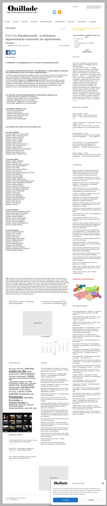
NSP (76, 41)
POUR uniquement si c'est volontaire (84, 43)
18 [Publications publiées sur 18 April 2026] (63, 348)
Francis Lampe (36, 284)
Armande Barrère (28, 280)
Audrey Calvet (59, 280)
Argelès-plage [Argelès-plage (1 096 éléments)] (29, 368)
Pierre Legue (9, 292)
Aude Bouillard (37, 280)
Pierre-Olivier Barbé (46, 292)
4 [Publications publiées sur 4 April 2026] (63, 345)
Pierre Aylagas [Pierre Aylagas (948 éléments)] (28, 397)
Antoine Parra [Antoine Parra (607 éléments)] (20, 368)
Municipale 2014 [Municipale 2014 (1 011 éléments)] (24, 394)
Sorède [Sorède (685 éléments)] (27, 408)
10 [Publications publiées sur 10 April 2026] (59, 347)
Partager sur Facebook (8, 52)
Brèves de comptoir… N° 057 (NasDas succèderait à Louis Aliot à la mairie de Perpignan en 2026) (86, 143)
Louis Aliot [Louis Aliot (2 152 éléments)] (13, 394)
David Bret (29, 283)
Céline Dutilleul (50, 281)
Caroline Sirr (42, 281)
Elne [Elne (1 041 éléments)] (30, 381)
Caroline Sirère (34, 281)
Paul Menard (54, 291)
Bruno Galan (27, 281)
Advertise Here (38, 323)
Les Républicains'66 (20, 289)
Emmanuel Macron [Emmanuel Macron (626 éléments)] (14, 383)
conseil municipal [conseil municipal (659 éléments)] (13, 381)
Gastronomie (60, 21)
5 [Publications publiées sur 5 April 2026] (67, 345)
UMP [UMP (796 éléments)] (31, 408)
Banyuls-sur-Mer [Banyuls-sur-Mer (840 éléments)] (14, 374)
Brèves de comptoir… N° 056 (80, 153)
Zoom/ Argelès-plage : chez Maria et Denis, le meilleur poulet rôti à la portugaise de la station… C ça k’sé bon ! (87, 366)
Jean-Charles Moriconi (55, 286)
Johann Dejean (35, 287)
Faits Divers (81, 21)
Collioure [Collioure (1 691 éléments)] (30, 376)
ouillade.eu (12, 498)
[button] (103, 483)
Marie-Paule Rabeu (14, 291)
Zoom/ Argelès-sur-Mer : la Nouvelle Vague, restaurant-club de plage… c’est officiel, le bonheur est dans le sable (87, 389)
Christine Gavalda (59, 281)
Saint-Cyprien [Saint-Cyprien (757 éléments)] (22, 404)
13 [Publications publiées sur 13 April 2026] (42, 348)
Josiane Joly (42, 287)
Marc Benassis (29, 289)
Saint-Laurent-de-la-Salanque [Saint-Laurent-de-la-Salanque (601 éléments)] (16, 408)
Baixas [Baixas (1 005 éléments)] (29, 371)
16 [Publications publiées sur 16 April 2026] (55, 348)
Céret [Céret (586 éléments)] (26, 381)
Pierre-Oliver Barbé (36, 292)
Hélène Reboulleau (31, 286)
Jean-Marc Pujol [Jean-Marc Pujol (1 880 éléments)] (27, 387)
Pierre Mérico (16, 292)
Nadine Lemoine (30, 291)
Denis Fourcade (45, 283)
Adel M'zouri (12, 278)
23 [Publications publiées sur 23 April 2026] (55, 350)
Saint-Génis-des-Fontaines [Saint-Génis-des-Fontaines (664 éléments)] (16, 406)
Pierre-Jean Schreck (25, 292)
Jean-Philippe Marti (26, 287)
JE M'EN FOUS (79, 39)
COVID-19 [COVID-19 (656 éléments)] (21, 381)
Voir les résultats (87, 51)
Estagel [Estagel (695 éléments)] (22, 383)
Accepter (65, 500)
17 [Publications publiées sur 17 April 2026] (59, 348)
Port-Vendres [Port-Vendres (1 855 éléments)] (14, 400)
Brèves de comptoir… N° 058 (80, 133)
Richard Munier (56, 292)
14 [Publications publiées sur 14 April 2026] (46, 348)
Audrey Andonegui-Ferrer (48, 280)
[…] (74, 101)
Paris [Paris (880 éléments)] (32, 394)
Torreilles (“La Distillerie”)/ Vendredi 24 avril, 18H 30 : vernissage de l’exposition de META (87, 194)
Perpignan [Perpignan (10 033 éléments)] (16, 397)
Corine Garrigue (14, 283)
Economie (33, 21)
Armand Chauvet (19, 280)
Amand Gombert (51, 278)
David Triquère (37, 283)
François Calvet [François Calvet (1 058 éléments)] (14, 385)
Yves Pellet (24, 294)
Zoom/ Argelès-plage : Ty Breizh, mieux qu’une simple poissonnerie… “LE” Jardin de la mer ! (86, 357)
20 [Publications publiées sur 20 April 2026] (42, 350)
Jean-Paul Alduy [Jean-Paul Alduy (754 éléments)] (13, 389)
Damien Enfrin (22, 283)
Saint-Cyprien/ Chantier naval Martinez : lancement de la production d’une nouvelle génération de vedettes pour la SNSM (87, 210)
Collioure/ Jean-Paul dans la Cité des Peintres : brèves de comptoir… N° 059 (87, 123)
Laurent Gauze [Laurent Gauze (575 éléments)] (12, 391)
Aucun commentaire (64, 45)
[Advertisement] (37, 257)
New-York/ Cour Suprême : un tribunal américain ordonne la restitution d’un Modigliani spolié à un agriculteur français (85, 64)
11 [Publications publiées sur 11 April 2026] (63, 347)
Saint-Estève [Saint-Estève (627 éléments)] (30, 404)
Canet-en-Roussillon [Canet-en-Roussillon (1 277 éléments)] (27, 374)
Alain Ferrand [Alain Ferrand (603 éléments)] (12, 368)
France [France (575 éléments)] (26, 383)
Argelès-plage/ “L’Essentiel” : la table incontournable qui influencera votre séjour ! (86, 384)
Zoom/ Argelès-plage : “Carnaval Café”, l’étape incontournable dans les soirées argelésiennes (85, 380)
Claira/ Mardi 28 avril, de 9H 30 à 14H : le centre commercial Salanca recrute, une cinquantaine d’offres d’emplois (86, 219)
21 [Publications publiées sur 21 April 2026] (46, 350)
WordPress (15, 499)
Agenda (15, 21)
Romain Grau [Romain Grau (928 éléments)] (13, 404)
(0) (75, 100)
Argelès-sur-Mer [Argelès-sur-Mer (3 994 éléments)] (17, 371)
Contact (75, 6)
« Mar (54, 353)
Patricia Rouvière (39, 291)
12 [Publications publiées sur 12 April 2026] (67, 347)
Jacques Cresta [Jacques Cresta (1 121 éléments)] (14, 387)
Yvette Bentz (30, 294)
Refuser (91, 500)
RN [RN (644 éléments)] (27, 402)
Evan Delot (15, 284)
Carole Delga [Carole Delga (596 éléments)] (12, 376)
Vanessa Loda (17, 294)
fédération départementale (25, 284)
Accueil (7, 21)
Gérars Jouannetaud (53, 284)
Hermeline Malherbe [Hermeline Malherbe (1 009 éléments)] (27, 385)
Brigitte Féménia (19, 281)
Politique (71, 21)
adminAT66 (11, 45)
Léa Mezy (12, 289)
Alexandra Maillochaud (28, 278)
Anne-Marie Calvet (61, 278)
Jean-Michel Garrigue (14, 287)
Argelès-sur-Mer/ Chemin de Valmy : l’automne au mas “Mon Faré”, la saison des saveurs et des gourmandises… (87, 323)
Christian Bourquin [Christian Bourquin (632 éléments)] (21, 376)
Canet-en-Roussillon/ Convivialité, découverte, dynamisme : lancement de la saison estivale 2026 (53, 443)
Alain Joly (18, 278)
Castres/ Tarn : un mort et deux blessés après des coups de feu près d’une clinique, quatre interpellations (86, 253)
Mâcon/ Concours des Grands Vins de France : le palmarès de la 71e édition (85, 263)
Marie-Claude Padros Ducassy (54, 289)
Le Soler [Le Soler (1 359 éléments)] (28, 391)
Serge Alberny (64, 292)
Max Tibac (22, 291)
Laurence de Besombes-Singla (53, 287)
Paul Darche (47, 291)
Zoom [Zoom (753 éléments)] (35, 408)
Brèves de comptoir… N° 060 (80, 113)
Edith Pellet (66, 283)
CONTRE (77, 45)
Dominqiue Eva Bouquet (56, 283)
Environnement (46, 21)
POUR (77, 47)
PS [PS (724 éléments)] (22, 400)
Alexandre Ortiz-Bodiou (40, 278)
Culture (24, 21)
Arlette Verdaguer (10, 280)
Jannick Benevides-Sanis (43, 286)
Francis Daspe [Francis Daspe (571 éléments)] (32, 383)
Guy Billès (14, 286)
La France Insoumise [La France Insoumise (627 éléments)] (24, 389)
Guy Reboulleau (22, 286)
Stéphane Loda (9, 294)
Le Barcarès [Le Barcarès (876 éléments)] (21, 391)
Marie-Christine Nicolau (40, 289)
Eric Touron (9, 284)
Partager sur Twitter (13, 52)
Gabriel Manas (44, 284)
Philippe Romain (62, 291)
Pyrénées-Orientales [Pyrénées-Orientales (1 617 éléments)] (17, 403)
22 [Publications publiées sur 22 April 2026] (51, 350)
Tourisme (92, 21)
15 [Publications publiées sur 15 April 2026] (51, 348)
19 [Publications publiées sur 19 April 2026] (67, 348)
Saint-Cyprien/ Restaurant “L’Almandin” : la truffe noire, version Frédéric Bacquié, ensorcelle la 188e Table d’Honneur (87, 313)
